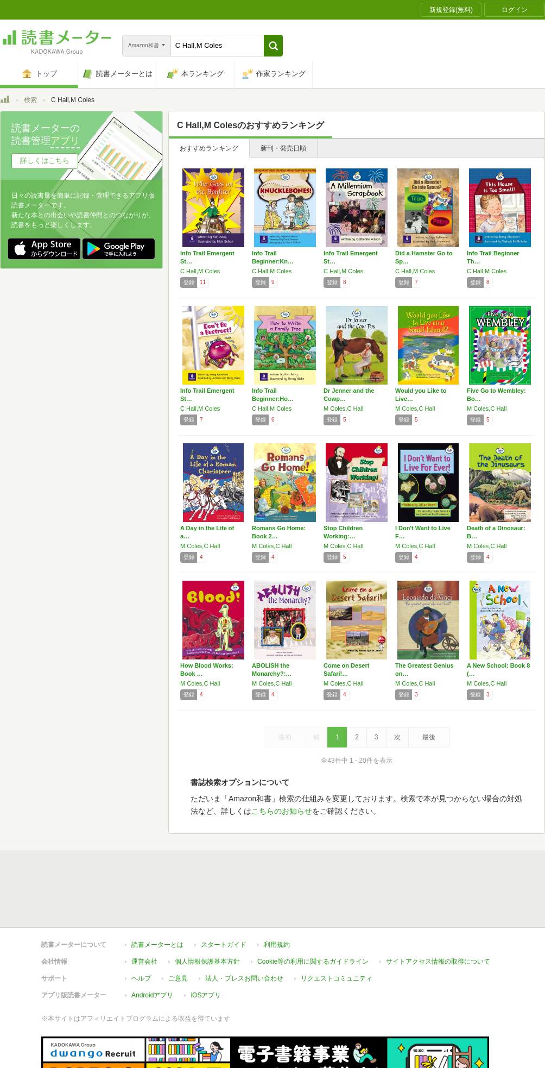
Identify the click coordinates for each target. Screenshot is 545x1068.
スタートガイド (223, 894)
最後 (428, 737)
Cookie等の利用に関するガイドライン (313, 911)
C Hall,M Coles (200, 271)
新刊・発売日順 (283, 148)
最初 (284, 737)
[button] (273, 45)
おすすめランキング (209, 148)
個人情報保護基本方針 (207, 911)
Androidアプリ (152, 945)
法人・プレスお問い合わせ (244, 928)
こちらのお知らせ (281, 811)
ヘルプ (141, 928)
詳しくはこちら (44, 160)
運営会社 (144, 911)
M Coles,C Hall (343, 408)
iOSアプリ (206, 945)
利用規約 (277, 894)
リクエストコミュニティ (336, 928)
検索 (30, 100)
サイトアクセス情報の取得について (438, 911)
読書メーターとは (157, 894)
